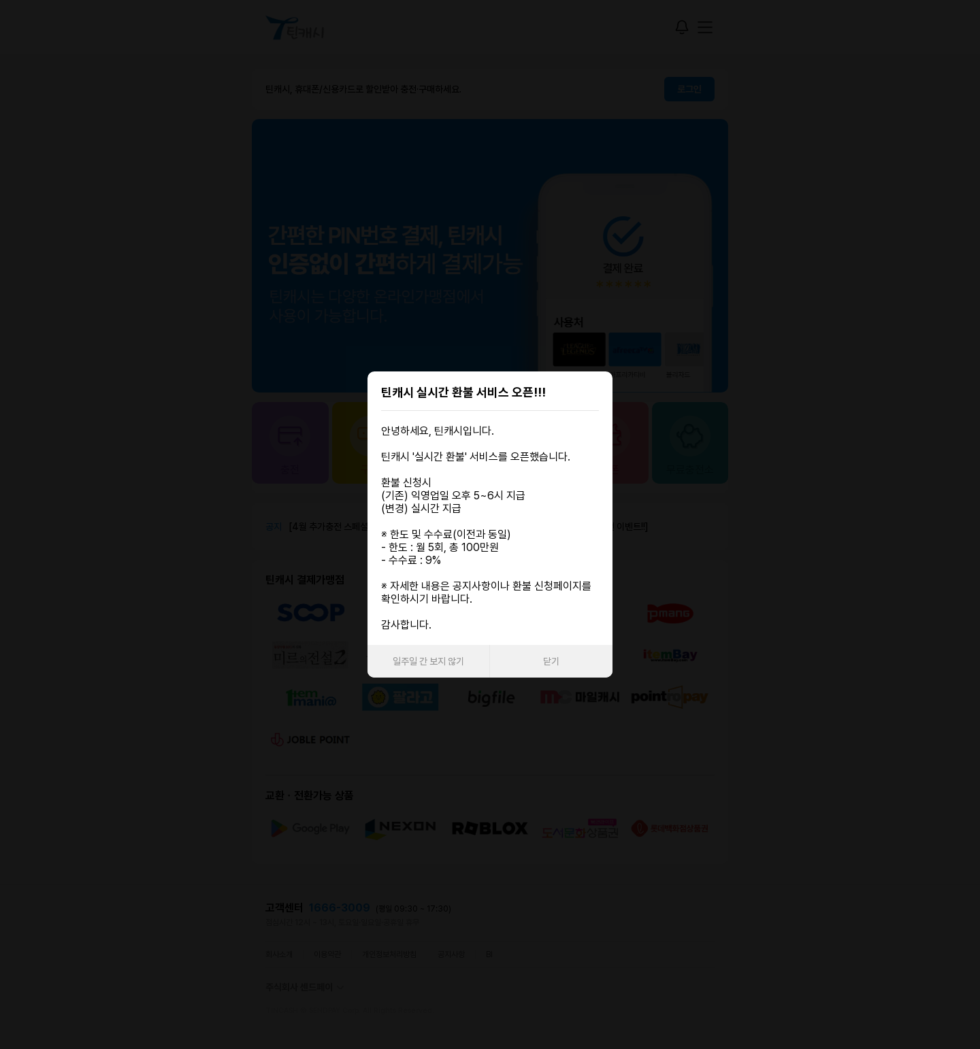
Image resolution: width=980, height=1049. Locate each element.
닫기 (551, 661)
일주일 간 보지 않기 (428, 661)
